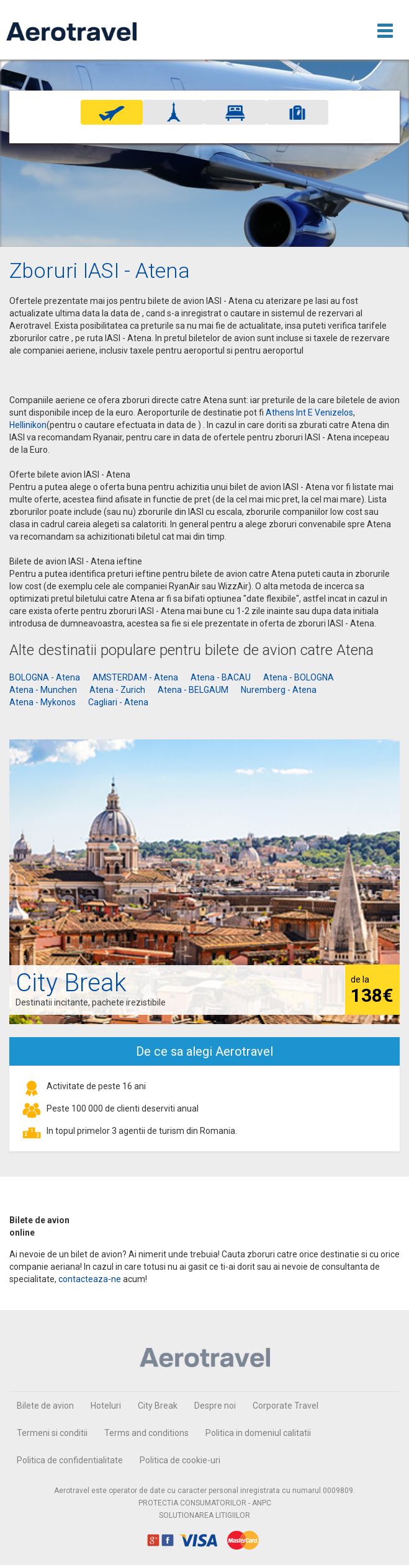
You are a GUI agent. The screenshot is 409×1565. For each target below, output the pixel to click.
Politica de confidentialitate (70, 1460)
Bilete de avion (45, 1406)
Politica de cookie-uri (180, 1460)
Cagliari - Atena (118, 702)
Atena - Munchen (43, 690)
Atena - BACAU (221, 677)
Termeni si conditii (52, 1433)
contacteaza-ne (89, 1279)
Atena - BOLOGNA (298, 677)
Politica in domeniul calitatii (258, 1433)
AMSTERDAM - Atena (135, 677)
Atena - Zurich (117, 690)
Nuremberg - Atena (279, 690)
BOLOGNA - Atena (44, 677)
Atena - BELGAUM (193, 690)
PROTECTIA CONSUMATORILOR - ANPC (204, 1503)
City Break (158, 1406)
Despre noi (215, 1406)
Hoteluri (106, 1406)
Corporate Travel (285, 1406)
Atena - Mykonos (42, 702)
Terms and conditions (146, 1433)
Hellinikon (28, 425)
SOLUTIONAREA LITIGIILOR (204, 1515)
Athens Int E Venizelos (309, 412)
